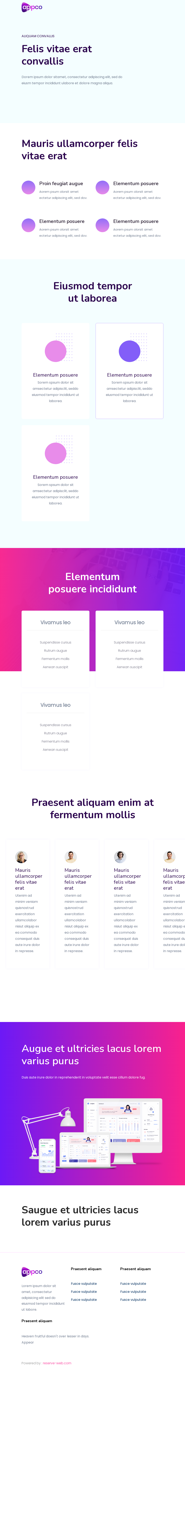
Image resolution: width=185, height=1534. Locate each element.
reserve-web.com (57, 1363)
